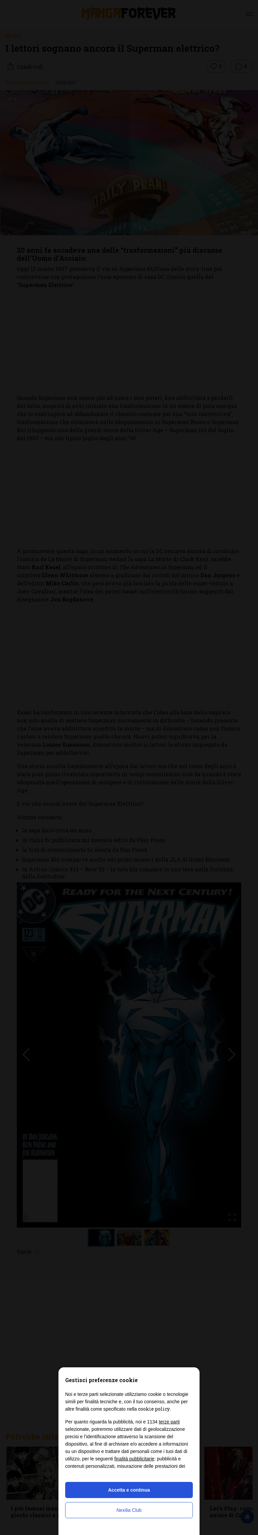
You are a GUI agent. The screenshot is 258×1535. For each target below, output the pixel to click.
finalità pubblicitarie (134, 1458)
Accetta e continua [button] (129, 1490)
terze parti (169, 1421)
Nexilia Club (129, 1510)
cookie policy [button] (154, 1409)
